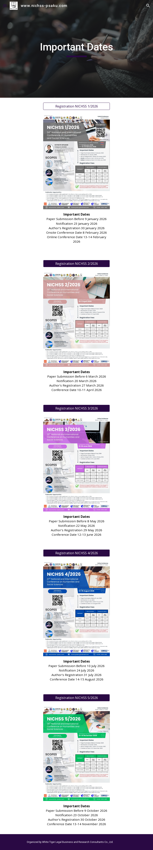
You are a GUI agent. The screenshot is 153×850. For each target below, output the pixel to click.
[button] (5, 5)
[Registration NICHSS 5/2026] (76, 697)
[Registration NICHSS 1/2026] (76, 106)
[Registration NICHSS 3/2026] (76, 408)
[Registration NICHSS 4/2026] (76, 553)
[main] (76, 49)
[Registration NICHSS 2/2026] (76, 263)
